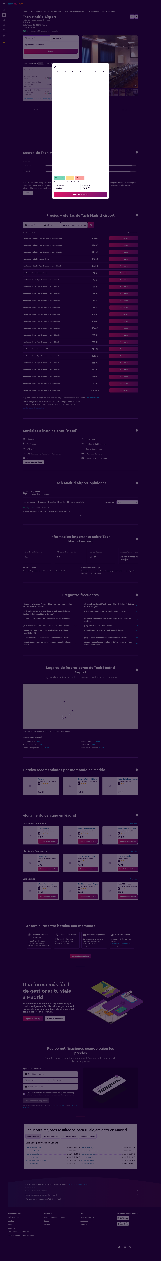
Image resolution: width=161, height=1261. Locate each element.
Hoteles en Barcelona (37, 1151)
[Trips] (4, 36)
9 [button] (60, 65)
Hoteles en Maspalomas (93, 1151)
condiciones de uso (62, 1105)
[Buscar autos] (4, 20)
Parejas (66, 502)
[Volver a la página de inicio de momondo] (15, 3)
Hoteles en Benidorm (37, 1148)
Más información (97, 398)
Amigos (47, 502)
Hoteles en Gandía (91, 1163)
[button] (3, 3)
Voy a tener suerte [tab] (73, 1136)
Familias (57, 502)
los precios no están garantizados (81, 1184)
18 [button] (71, 70)
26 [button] (77, 76)
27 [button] (44, 81)
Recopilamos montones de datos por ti (85, 1195)
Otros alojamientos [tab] (54, 1136)
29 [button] (55, 81)
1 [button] (111, 60)
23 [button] (60, 76)
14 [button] (49, 70)
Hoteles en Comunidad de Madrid (78, 11)
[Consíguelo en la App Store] (129, 1224)
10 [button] (66, 65)
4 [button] (71, 60)
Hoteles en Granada (92, 1160)
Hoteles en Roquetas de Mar (40, 1160)
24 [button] (66, 76)
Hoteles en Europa (45, 11)
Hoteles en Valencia (92, 1154)
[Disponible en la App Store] (95, 130)
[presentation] (95, 130)
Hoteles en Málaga (91, 1148)
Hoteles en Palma (36, 1163)
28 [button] (50, 81)
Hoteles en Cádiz (91, 1157)
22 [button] (55, 76)
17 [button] (66, 70)
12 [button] (77, 65)
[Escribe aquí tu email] (56, 1086)
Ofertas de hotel (32, 11)
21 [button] (49, 76)
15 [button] (55, 70)
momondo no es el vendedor (85, 1191)
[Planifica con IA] (4, 29)
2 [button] (60, 60)
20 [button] (44, 76)
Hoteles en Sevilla (36, 1154)
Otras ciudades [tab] (37, 1136)
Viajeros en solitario (81, 502)
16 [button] (60, 70)
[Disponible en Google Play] (81, 130)
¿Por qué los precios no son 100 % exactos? (85, 1199)
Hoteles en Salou (36, 1157)
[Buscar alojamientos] (4, 15)
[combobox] (131, 502)
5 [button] (76, 60)
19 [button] (77, 70)
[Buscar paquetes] (4, 24)
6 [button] (44, 65)
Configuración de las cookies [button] (37, 408)
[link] (52, 841)
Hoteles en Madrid (97, 11)
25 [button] (71, 76)
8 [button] (55, 65)
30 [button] (60, 81)
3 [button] (65, 60)
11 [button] (71, 65)
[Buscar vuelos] (4, 10)
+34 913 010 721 (33, 28)
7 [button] (49, 65)
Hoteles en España (59, 11)
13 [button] (44, 70)
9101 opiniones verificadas (51, 31)
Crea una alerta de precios (124, 943)
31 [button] (66, 81)
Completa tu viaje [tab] (92, 1136)
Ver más (137, 824)
